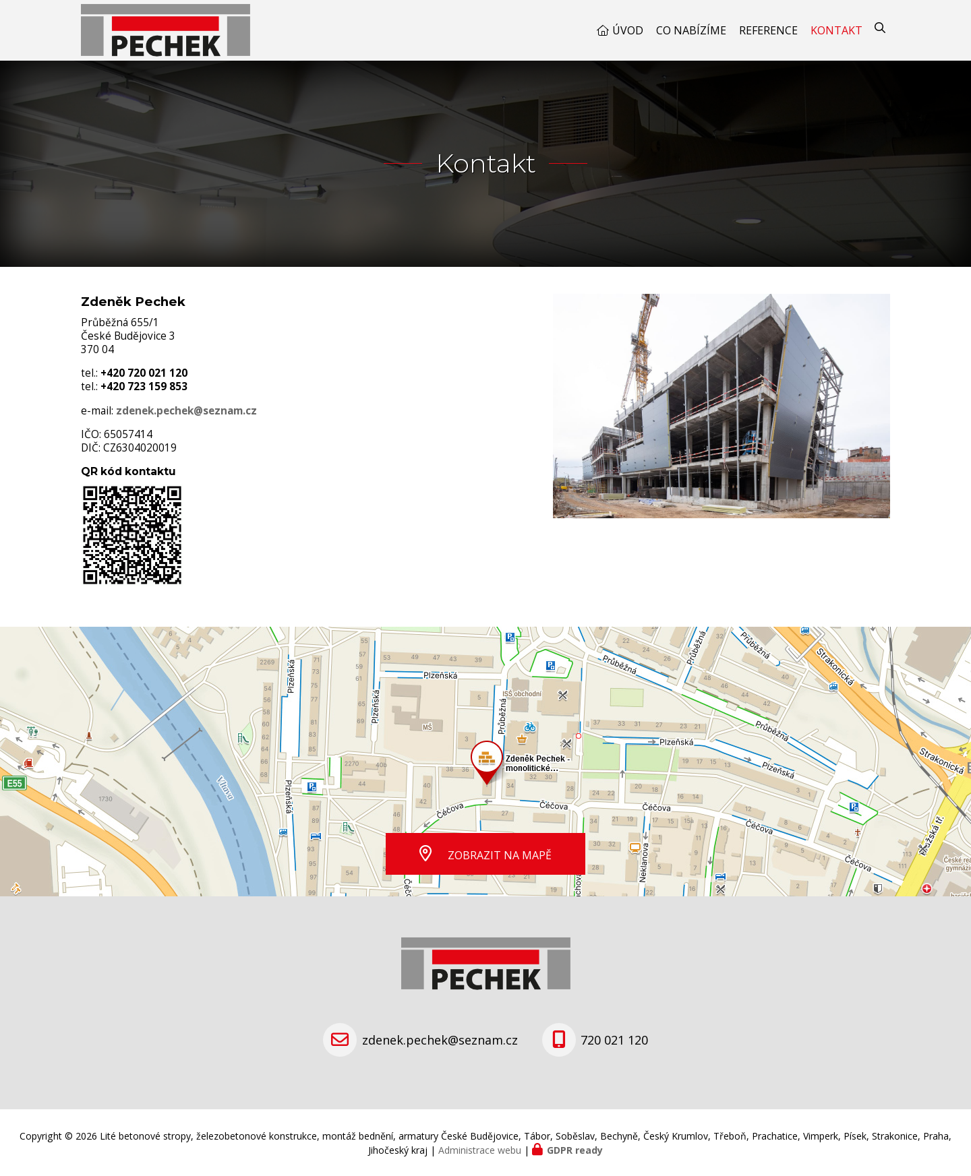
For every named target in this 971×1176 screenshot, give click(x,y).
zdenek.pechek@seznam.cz (186, 411)
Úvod (627, 30)
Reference (768, 30)
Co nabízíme (691, 30)
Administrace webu (479, 1150)
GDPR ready (575, 1150)
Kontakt (836, 30)
